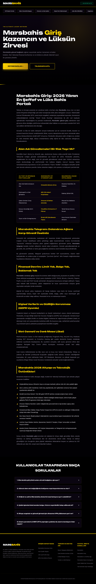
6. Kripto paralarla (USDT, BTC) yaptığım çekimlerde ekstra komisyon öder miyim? (48, 523)
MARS (12, 3)
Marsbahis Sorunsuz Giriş (45, 548)
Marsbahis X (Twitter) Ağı (84, 556)
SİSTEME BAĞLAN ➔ (15, 66)
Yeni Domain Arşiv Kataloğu (85, 566)
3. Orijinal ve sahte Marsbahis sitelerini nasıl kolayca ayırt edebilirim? (48, 497)
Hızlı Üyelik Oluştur (43, 551)
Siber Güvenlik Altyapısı (25, 11)
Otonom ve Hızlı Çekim (43, 11)
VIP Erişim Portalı (9, 11)
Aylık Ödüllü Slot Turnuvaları (85, 563)
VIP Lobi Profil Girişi (43, 555)
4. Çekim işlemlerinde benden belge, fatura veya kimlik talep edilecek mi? (48, 505)
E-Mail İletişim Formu (64, 556)
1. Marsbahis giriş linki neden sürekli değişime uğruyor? (48, 480)
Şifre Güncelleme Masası (45, 558)
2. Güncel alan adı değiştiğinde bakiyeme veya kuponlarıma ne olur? (48, 488)
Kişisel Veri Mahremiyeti (60, 11)
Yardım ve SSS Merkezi (64, 560)
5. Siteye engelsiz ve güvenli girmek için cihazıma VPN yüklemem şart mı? (48, 514)
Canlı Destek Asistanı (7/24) (65, 553)
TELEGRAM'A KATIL (42, 66)
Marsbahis (80, 550)
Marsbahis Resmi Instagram (85, 560)
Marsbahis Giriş (81, 553)
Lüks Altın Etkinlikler (77, 11)
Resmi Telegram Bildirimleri (65, 550)
